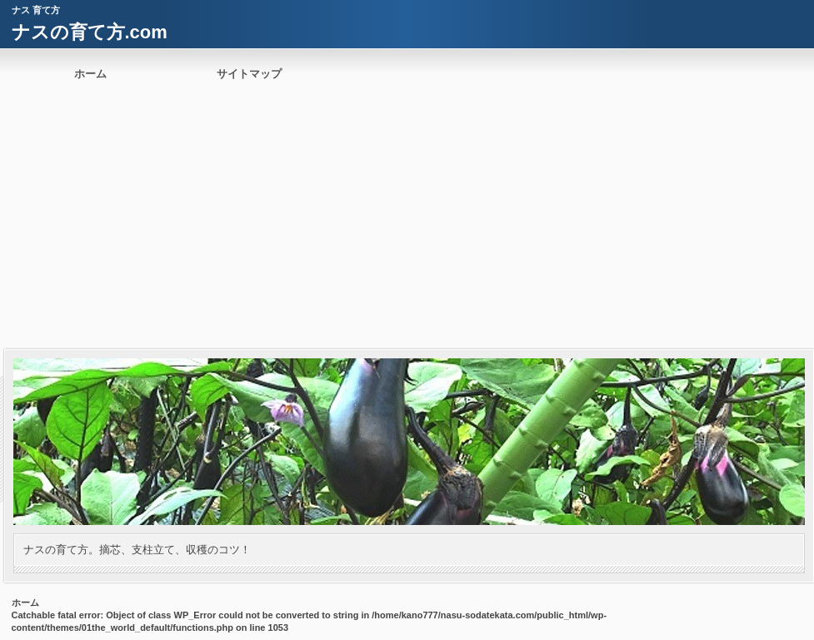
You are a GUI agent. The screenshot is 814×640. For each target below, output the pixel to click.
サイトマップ (249, 74)
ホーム (90, 74)
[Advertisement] (407, 224)
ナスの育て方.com (89, 32)
